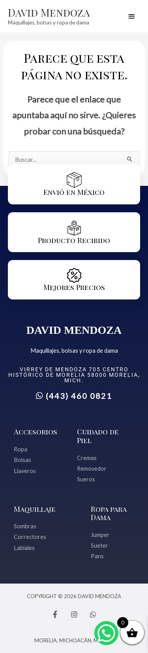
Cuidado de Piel (98, 436)
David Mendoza (49, 12)
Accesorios (35, 431)
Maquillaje (35, 509)
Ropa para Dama (108, 513)
